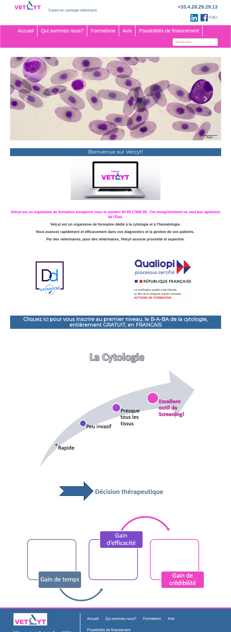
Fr (210, 17)
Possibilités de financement (169, 31)
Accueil (26, 31)
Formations (103, 31)
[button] (26, 98)
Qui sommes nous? (62, 31)
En (215, 17)
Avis (127, 31)
